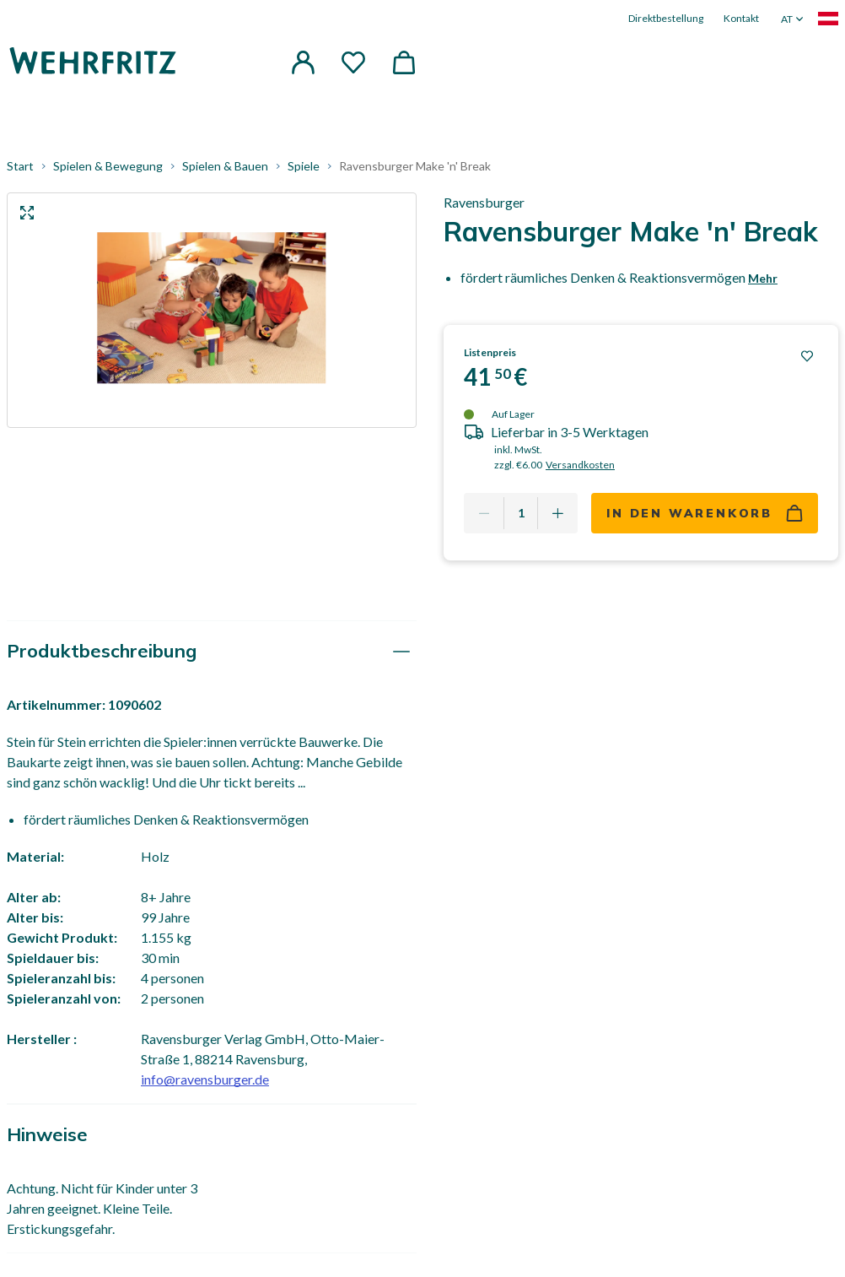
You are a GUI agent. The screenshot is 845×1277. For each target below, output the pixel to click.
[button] (303, 62)
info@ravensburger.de (205, 1079)
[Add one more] (557, 513)
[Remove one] (484, 513)
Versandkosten (580, 464)
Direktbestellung (665, 18)
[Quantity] (520, 513)
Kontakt (741, 18)
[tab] (212, 651)
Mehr (763, 278)
